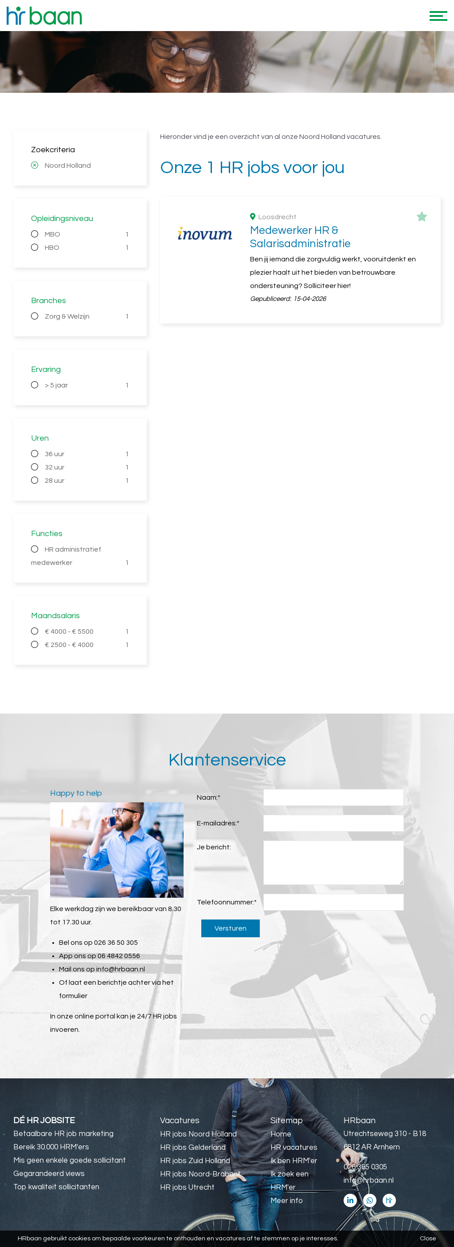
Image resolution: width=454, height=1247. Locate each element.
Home (280, 1134)
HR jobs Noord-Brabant (200, 1174)
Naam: (208, 797)
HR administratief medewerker (80, 557)
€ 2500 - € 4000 (87, 644)
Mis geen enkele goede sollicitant (69, 1160)
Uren (40, 438)
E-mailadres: (218, 823)
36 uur (87, 454)
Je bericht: (214, 847)
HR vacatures (293, 1148)
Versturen (231, 928)
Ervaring (46, 369)
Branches (48, 300)
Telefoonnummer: (227, 902)
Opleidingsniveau (62, 218)
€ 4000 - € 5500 (87, 631)
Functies (47, 533)
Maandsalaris (55, 616)
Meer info (286, 1201)
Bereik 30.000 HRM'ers (51, 1147)
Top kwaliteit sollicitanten (56, 1187)
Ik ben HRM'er (293, 1161)
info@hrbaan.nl (120, 969)
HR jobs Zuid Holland (195, 1161)
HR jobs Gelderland (193, 1148)
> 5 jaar (87, 385)
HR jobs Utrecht (187, 1188)
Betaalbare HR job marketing (63, 1134)
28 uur (87, 480)
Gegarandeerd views (49, 1174)
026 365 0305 (365, 1167)
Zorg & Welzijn (87, 316)
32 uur (87, 467)
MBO (87, 234)
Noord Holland (68, 165)
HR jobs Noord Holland (198, 1134)
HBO (87, 247)
